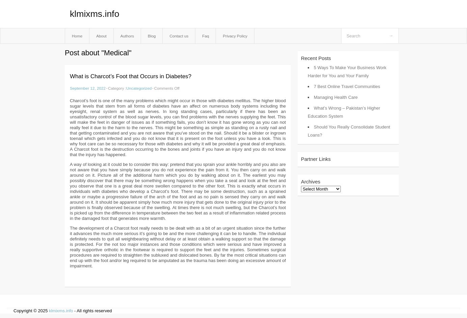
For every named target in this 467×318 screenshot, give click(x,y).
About (101, 36)
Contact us (178, 36)
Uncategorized (139, 88)
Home (77, 36)
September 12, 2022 (88, 88)
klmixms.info (94, 14)
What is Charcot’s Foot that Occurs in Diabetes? (130, 76)
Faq (205, 36)
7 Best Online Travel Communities (347, 86)
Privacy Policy (235, 36)
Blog (152, 36)
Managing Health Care (336, 97)
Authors (127, 36)
